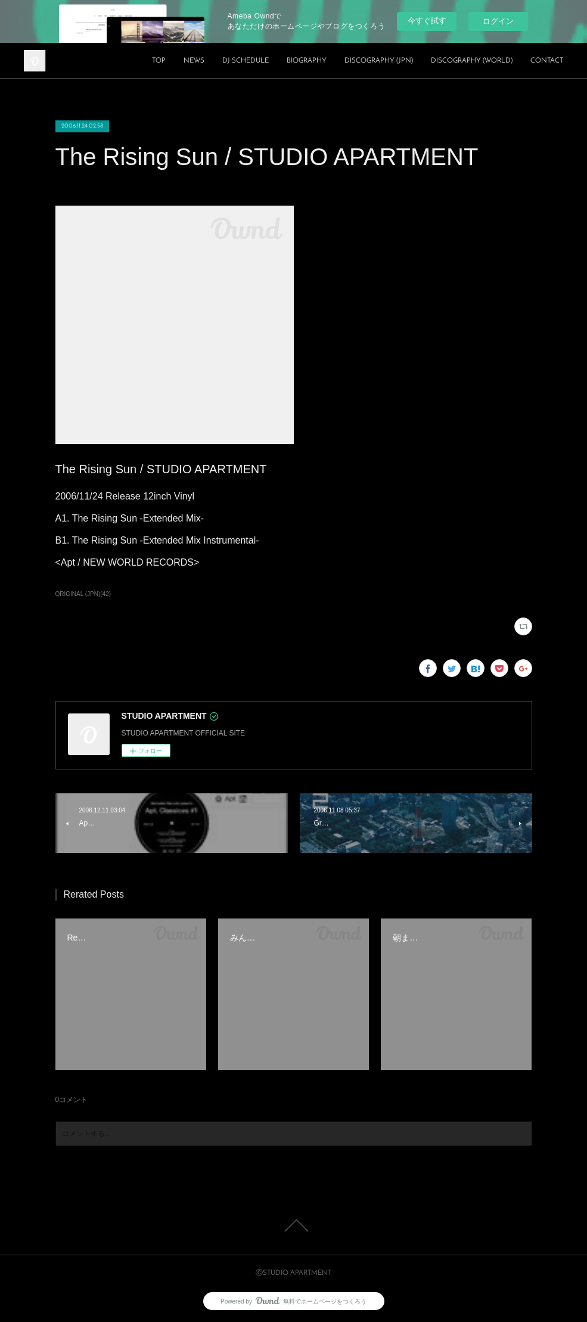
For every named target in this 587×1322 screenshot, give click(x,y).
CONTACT (546, 60)
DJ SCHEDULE (245, 60)
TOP (159, 60)
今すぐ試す (427, 20)
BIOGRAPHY (307, 60)
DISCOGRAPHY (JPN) (378, 60)
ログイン (498, 21)
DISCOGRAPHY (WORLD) (472, 60)
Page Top (293, 1225)
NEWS (194, 60)
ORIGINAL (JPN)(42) (83, 594)
